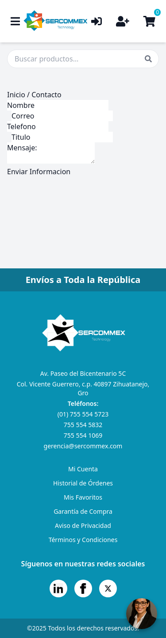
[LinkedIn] (58, 588)
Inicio (16, 94)
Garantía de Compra (83, 511)
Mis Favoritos (83, 497)
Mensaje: (51, 153)
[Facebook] (83, 588)
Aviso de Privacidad (83, 525)
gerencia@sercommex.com (83, 446)
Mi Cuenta (83, 469)
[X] (108, 588)
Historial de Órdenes (83, 483)
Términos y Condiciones (83, 539)
